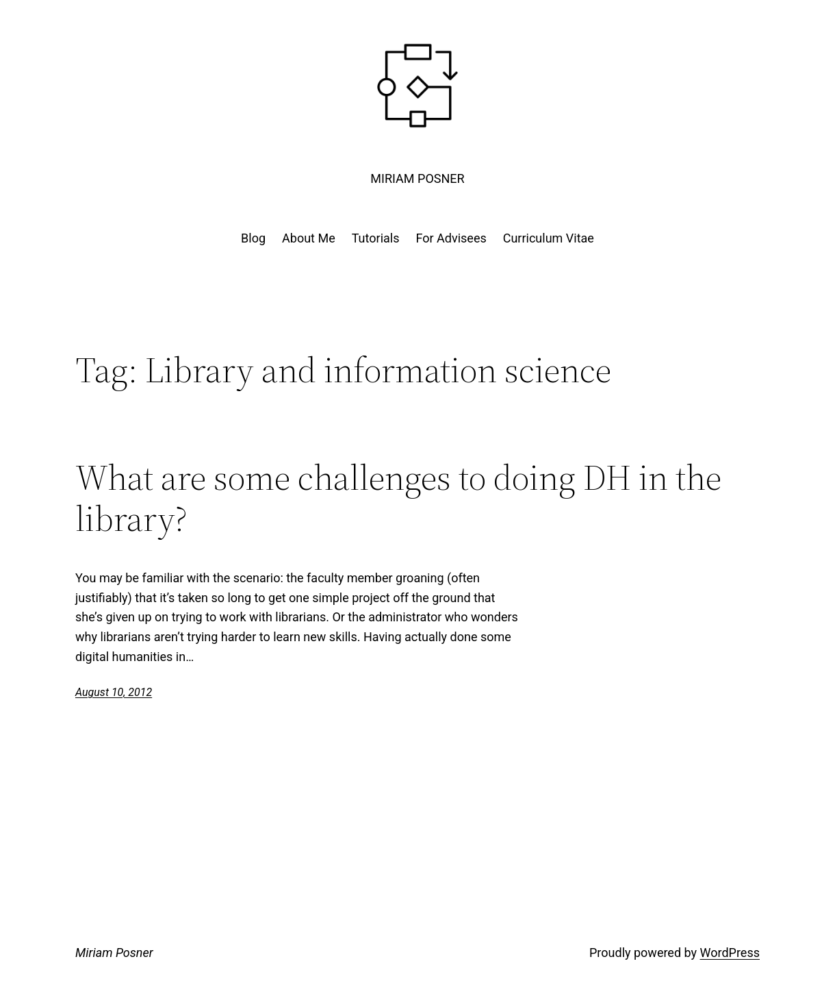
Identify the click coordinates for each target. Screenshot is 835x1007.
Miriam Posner (417, 178)
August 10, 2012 (113, 692)
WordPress (730, 952)
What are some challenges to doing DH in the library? (398, 498)
